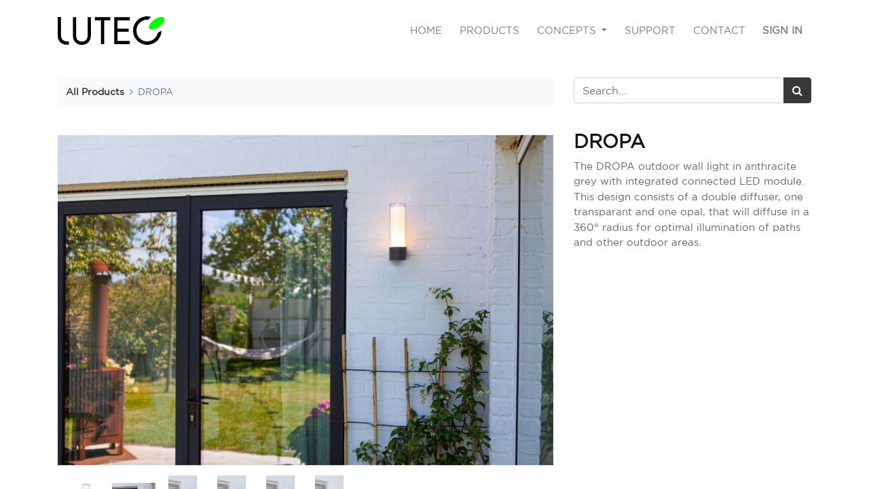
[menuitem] (426, 31)
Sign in (782, 30)
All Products (95, 91)
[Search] (797, 90)
